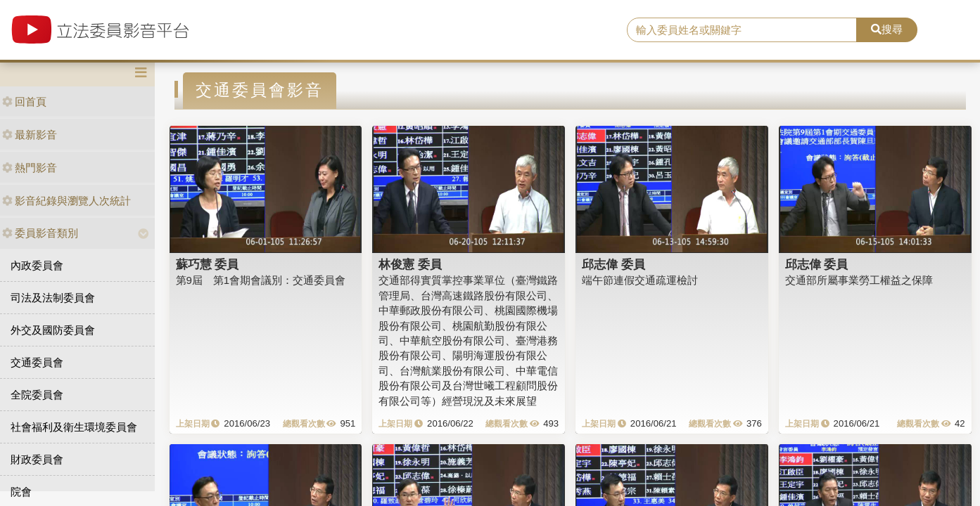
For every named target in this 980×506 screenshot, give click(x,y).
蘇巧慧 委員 (207, 264)
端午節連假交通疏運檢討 (640, 280)
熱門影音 (29, 168)
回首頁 (24, 102)
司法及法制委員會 (53, 298)
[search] (742, 30)
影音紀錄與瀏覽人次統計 (66, 201)
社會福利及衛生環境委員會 (74, 427)
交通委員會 (37, 362)
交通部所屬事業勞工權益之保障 (859, 280)
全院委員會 (37, 395)
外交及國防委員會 (53, 330)
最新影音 (29, 135)
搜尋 (887, 29)
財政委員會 (37, 459)
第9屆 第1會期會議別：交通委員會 (261, 280)
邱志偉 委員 (613, 264)
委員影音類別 (40, 233)
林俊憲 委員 (410, 264)
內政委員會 (37, 265)
